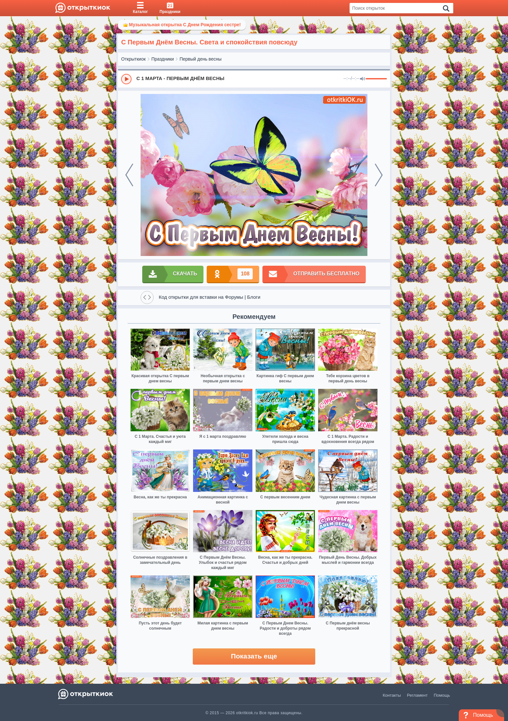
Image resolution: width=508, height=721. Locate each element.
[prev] (129, 175)
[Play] (126, 79)
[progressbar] (376, 79)
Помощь (442, 695)
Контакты (392, 695)
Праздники (162, 59)
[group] (254, 78)
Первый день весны (200, 59)
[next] (378, 175)
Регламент (417, 695)
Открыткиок (133, 59)
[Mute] (362, 79)
